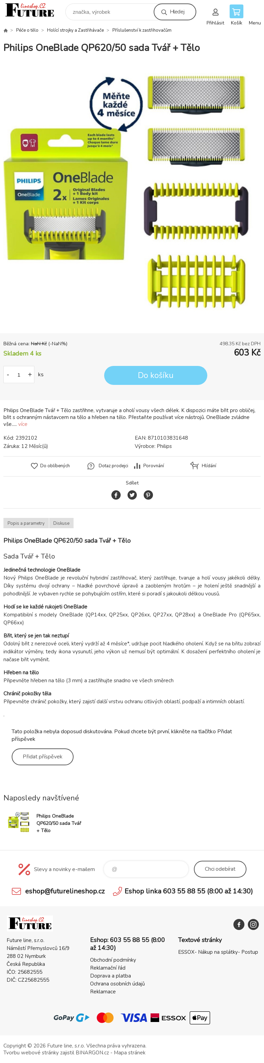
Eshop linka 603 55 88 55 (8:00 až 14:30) (188, 891)
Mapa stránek (129, 1052)
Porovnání (153, 466)
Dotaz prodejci (113, 466)
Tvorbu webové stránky (31, 1052)
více (23, 424)
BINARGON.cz (92, 1052)
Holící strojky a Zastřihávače (75, 30)
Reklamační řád (107, 967)
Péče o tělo (27, 30)
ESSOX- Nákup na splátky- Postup (218, 952)
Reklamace (103, 991)
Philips (164, 446)
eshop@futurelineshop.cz (64, 891)
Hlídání (209, 466)
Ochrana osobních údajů (117, 983)
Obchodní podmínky (113, 960)
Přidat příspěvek (43, 756)
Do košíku (156, 375)
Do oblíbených (55, 466)
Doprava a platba (110, 975)
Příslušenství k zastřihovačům (142, 30)
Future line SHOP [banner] (33, 10)
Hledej (177, 12)
